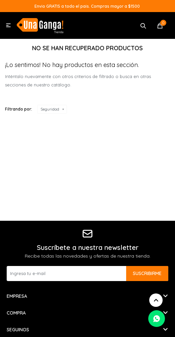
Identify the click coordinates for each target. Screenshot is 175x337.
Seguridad (49, 109)
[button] (143, 25)
